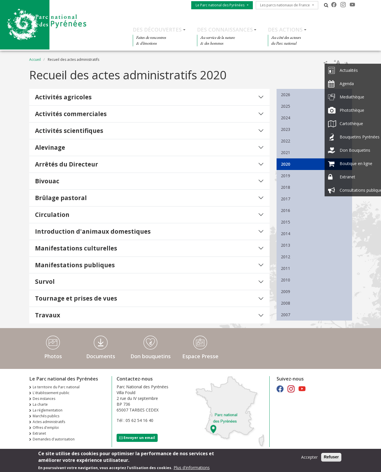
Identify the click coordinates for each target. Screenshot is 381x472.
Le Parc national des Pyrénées (220, 5)
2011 (285, 268)
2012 (285, 256)
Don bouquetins (150, 356)
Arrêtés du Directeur (66, 164)
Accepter (309, 458)
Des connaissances (225, 29)
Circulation (52, 215)
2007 (285, 314)
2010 (285, 280)
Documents (100, 356)
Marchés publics (46, 416)
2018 (285, 187)
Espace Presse (200, 356)
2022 (285, 141)
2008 (285, 303)
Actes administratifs (49, 421)
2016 (285, 210)
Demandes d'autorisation (54, 439)
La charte (40, 404)
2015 (285, 222)
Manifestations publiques (75, 265)
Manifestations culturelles (76, 248)
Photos (53, 356)
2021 (285, 152)
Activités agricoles (63, 97)
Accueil (35, 59)
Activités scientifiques (69, 131)
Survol (45, 281)
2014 (285, 233)
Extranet (39, 433)
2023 (285, 129)
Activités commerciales (71, 114)
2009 (285, 291)
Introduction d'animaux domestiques (93, 231)
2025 (285, 106)
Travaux (47, 315)
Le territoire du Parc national (56, 387)
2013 (285, 245)
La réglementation (47, 410)
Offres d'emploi (46, 427)
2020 (285, 164)
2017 (285, 199)
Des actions (285, 29)
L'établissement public (51, 392)
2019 (285, 175)
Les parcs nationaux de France (285, 5)
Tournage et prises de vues (76, 298)
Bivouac (47, 181)
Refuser (331, 458)
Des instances (44, 398)
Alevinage (50, 147)
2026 (285, 94)
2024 (285, 117)
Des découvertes (157, 29)
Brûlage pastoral (61, 198)
